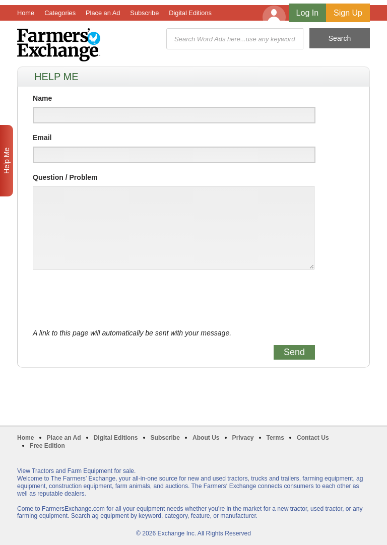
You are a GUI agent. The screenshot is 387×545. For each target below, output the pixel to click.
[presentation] (109, 299)
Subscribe (144, 13)
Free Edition (47, 445)
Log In (307, 13)
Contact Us (313, 437)
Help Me (7, 161)
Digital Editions (190, 13)
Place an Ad (103, 13)
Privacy (243, 437)
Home (25, 13)
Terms (275, 437)
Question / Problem (65, 177)
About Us (206, 437)
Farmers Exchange (58, 44)
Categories (60, 13)
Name (42, 98)
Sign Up (348, 13)
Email (42, 137)
